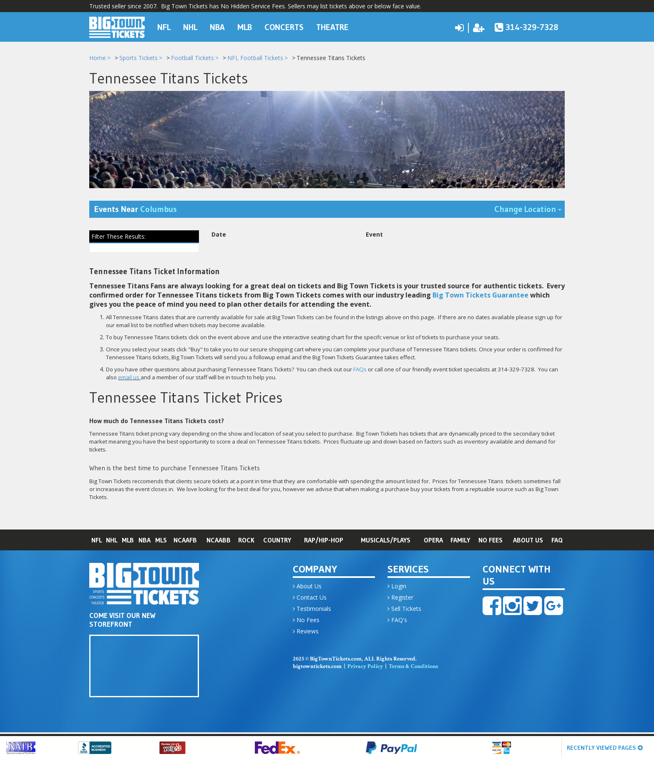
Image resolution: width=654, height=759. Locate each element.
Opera (433, 541)
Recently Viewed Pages (605, 747)
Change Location (529, 210)
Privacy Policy (365, 667)
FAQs (360, 371)
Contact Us (310, 599)
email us (128, 379)
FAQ (557, 541)
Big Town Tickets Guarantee (480, 296)
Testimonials (312, 610)
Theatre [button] (332, 27)
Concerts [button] (284, 27)
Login (396, 587)
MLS (161, 541)
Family (460, 541)
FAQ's (397, 621)
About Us (528, 541)
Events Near (135, 211)
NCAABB (218, 541)
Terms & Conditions (413, 667)
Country (277, 541)
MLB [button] (244, 27)
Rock (246, 541)
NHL (111, 541)
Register (400, 599)
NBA (144, 541)
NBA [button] (217, 27)
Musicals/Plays (385, 541)
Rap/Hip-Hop (323, 541)
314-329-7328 (526, 27)
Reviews (306, 632)
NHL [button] (190, 27)
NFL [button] (164, 27)
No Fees (490, 541)
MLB (128, 541)
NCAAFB (185, 541)
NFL (96, 541)
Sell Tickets (404, 610)
